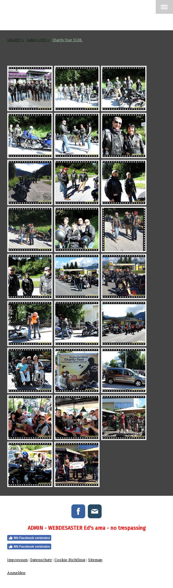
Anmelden (16, 572)
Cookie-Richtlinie (69, 559)
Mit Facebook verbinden (29, 538)
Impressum (17, 559)
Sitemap (95, 559)
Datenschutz (41, 559)
